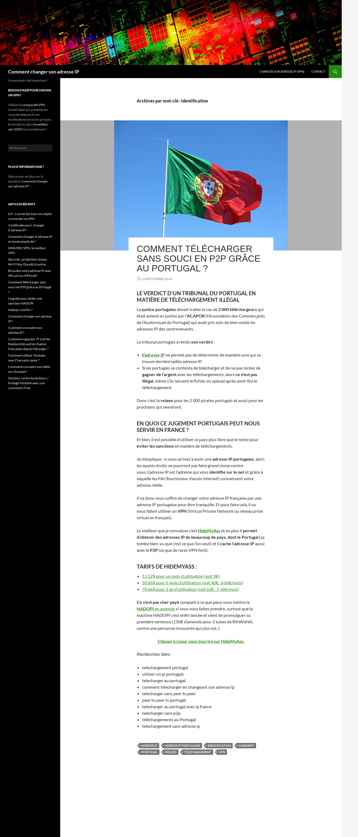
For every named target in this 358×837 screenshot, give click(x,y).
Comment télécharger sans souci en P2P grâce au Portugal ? (198, 258)
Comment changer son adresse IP (43, 72)
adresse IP (155, 354)
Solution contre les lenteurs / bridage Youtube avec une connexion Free (28, 383)
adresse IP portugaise (182, 745)
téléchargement (197, 752)
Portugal (149, 752)
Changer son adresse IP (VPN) (281, 71)
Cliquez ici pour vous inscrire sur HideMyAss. (201, 641)
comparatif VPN (33, 105)
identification (219, 745)
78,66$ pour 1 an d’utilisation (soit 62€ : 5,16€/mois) (190, 589)
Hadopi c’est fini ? (20, 310)
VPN (222, 752)
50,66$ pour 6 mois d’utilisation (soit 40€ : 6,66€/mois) (192, 582)
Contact (318, 71)
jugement (246, 745)
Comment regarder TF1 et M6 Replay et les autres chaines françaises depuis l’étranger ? (29, 344)
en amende (156, 608)
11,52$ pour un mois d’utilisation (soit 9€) (181, 576)
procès (171, 752)
